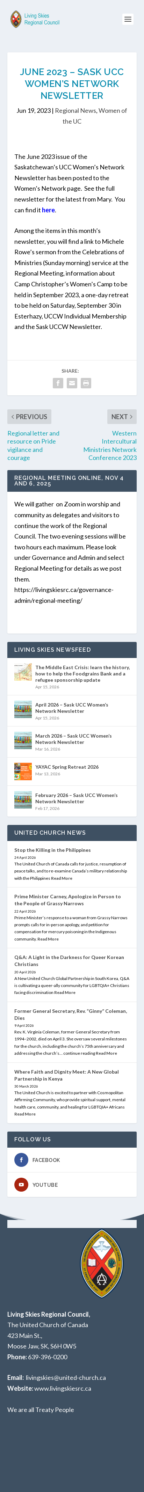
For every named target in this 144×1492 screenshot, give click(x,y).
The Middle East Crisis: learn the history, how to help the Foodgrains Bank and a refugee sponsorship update (82, 673)
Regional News (75, 110)
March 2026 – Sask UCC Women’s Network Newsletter (73, 739)
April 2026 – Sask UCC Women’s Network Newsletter (71, 708)
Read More (61, 878)
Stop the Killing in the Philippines (52, 850)
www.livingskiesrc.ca (62, 1388)
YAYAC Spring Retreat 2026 (67, 767)
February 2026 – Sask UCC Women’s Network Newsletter (76, 798)
